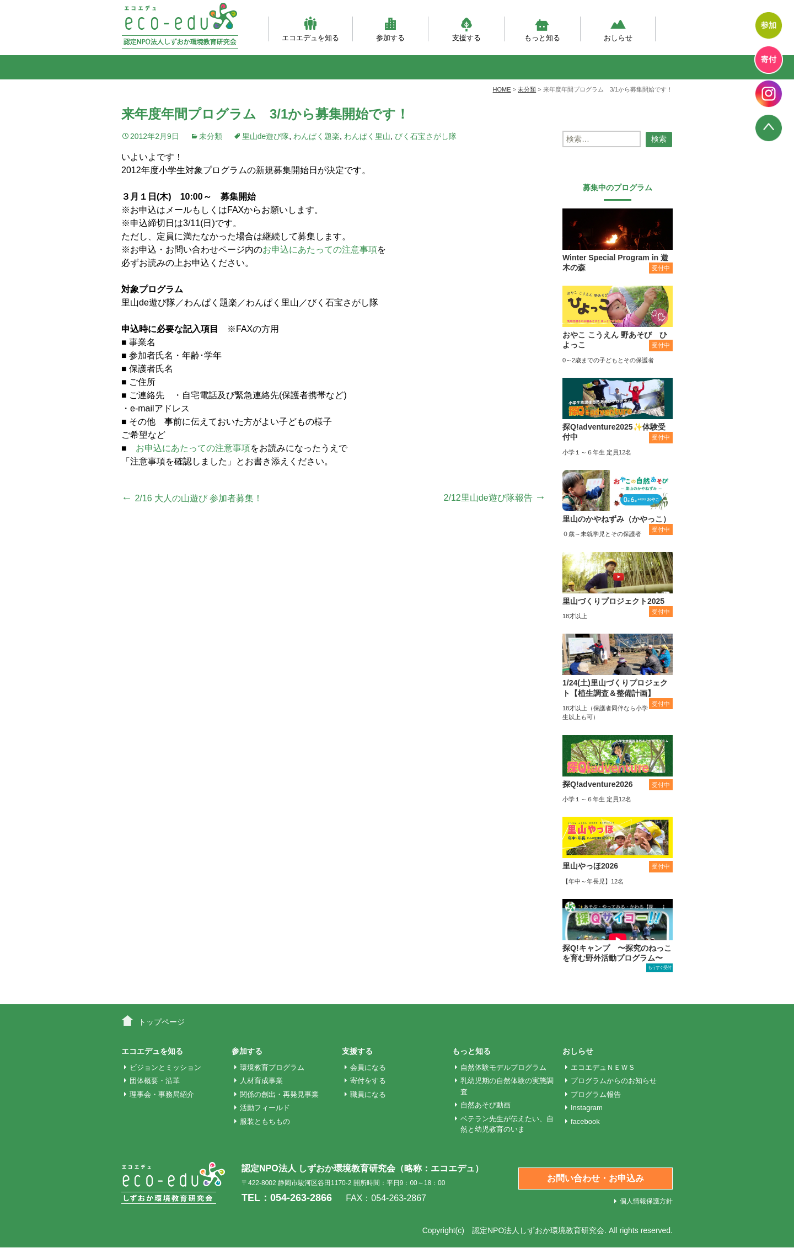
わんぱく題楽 (316, 136)
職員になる (368, 1094)
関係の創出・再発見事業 (279, 1094)
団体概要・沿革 (155, 1080)
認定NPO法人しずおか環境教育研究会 (538, 1230)
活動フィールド (265, 1108)
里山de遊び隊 (265, 136)
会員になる (368, 1067)
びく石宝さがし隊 (426, 136)
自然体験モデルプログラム (503, 1067)
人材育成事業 (261, 1080)
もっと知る (542, 29)
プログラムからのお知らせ (614, 1080)
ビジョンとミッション (165, 1067)
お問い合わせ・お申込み (595, 1178)
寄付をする (368, 1080)
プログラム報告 (596, 1094)
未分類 (210, 136)
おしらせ (618, 29)
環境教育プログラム (272, 1067)
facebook (585, 1121)
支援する (466, 29)
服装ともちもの (265, 1121)
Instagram (587, 1108)
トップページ (161, 1021)
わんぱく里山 (367, 136)
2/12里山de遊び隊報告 (495, 497)
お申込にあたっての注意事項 (319, 249)
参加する (390, 29)
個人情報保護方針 (646, 1201)
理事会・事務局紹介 (162, 1094)
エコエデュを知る (310, 29)
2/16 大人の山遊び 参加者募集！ (191, 498)
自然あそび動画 (485, 1105)
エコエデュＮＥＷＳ (603, 1067)
